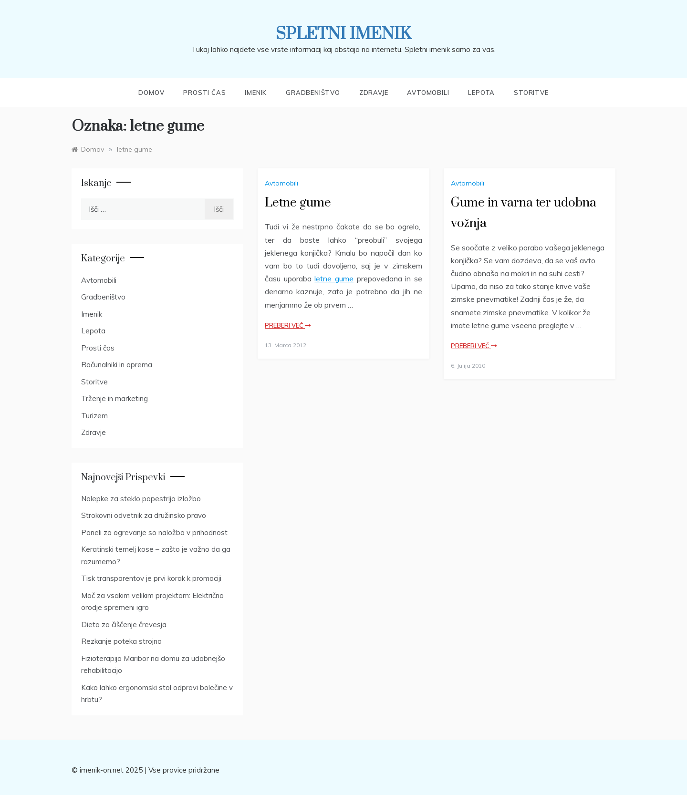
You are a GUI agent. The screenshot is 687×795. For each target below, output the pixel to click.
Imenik (256, 92)
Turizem (94, 415)
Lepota (481, 92)
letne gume (334, 278)
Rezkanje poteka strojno (121, 641)
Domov (151, 92)
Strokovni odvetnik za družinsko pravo (143, 515)
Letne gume (298, 203)
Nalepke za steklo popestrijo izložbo (141, 498)
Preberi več (288, 325)
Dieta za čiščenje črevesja (124, 624)
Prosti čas (204, 92)
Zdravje (373, 92)
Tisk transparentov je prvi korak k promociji (151, 578)
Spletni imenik (343, 34)
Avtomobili (428, 92)
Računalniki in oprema (116, 364)
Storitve (531, 92)
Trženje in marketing (114, 398)
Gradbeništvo (313, 92)
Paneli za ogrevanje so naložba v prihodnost (154, 532)
